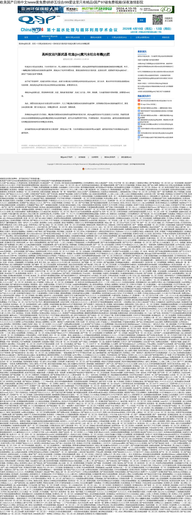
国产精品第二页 (147, 214)
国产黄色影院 (14, 489)
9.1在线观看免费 (104, 295)
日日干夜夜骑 (5, 353)
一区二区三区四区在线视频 (92, 198)
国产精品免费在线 (111, 478)
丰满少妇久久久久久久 (79, 302)
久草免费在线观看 (93, 242)
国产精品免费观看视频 (26, 359)
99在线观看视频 (90, 437)
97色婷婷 (89, 463)
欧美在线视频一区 (10, 298)
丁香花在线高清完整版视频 (161, 496)
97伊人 (27, 187)
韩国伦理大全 (102, 225)
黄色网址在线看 (165, 403)
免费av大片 (108, 454)
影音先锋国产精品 (44, 441)
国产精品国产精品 (152, 381)
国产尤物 (109, 207)
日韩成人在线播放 (126, 205)
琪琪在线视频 (87, 196)
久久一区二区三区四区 (165, 311)
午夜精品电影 (149, 331)
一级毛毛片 (156, 324)
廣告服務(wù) (126, 157)
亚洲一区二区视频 (92, 328)
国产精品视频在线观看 (99, 203)
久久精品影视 (66, 229)
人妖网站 (94, 348)
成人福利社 (126, 386)
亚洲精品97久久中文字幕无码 (111, 395)
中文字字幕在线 (180, 284)
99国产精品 (24, 346)
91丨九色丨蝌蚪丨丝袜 (103, 317)
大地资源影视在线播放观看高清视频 (14, 240)
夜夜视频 (108, 452)
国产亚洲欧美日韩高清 (13, 337)
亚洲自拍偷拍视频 (184, 465)
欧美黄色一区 (177, 452)
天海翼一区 (126, 448)
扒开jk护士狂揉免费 (97, 278)
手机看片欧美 (27, 514)
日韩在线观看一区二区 (123, 207)
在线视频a (122, 214)
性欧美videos (69, 489)
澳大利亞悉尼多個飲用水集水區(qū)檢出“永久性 (156, 101)
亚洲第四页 (83, 220)
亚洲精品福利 (104, 348)
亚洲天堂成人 (103, 415)
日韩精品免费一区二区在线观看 (131, 478)
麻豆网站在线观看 (106, 512)
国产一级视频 (138, 225)
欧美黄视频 (17, 362)
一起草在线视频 (18, 251)
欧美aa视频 (15, 306)
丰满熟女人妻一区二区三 (153, 317)
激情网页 (94, 509)
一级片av (85, 278)
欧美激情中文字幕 (64, 280)
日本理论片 (175, 509)
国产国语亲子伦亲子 (9, 359)
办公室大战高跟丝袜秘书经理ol (47, 190)
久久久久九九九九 (167, 381)
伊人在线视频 (30, 309)
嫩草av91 (14, 315)
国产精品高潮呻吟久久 (70, 276)
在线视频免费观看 (17, 373)
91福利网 (187, 351)
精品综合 (102, 220)
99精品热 (110, 370)
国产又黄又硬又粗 (61, 245)
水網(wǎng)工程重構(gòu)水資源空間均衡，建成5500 (155, 63)
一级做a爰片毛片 (7, 227)
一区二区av (118, 512)
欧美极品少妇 (154, 201)
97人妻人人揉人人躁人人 (74, 377)
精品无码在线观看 (76, 265)
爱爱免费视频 (116, 348)
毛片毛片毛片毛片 (175, 351)
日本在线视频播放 (121, 470)
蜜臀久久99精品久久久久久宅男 (117, 503)
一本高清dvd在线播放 (80, 512)
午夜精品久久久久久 (66, 256)
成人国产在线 (10, 249)
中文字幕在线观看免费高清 (10, 494)
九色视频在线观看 (101, 196)
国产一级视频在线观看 (49, 205)
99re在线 (118, 324)
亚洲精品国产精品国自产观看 (180, 441)
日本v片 (124, 342)
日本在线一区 (77, 340)
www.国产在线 (137, 320)
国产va (50, 419)
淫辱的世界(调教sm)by (138, 337)
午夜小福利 (34, 476)
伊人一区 (34, 247)
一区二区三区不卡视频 (169, 209)
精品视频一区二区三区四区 (154, 225)
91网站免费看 (182, 443)
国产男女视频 (64, 240)
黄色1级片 (16, 428)
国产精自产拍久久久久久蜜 (13, 437)
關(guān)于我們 (66, 157)
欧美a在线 (85, 450)
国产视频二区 (25, 406)
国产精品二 (107, 280)
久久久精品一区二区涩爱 (29, 492)
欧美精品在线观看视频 (173, 432)
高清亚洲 (6, 304)
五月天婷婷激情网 (102, 390)
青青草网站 (16, 324)
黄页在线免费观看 (21, 236)
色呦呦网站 (186, 331)
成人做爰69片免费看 (34, 483)
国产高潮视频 (153, 298)
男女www (13, 351)
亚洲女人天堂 (177, 494)
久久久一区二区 (153, 212)
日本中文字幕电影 (51, 498)
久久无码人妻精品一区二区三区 (72, 439)
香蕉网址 (35, 313)
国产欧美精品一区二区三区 (160, 183)
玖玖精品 (95, 276)
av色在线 (153, 267)
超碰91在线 (183, 212)
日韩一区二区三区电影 (182, 377)
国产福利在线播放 (162, 375)
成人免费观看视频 (89, 489)
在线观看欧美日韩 (124, 209)
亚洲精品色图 (108, 399)
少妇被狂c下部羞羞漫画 (75, 242)
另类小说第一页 (82, 322)
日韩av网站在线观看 (107, 218)
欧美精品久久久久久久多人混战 (157, 205)
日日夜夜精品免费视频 (69, 220)
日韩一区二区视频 (171, 461)
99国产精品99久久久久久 (122, 452)
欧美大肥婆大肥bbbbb (18, 328)
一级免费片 (69, 406)
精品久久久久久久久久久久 (57, 368)
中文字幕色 (68, 357)
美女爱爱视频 (110, 289)
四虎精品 (169, 194)
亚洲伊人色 (104, 214)
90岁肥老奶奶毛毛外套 (178, 267)
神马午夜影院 (62, 238)
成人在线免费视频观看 (17, 234)
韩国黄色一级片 (37, 284)
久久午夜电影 (64, 196)
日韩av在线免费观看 (91, 472)
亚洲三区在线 (84, 509)
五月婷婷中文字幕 (180, 194)
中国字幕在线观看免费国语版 (28, 185)
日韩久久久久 (116, 282)
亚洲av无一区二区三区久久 (45, 216)
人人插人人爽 (154, 423)
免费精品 (171, 262)
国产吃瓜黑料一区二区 (22, 368)
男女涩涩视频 (92, 441)
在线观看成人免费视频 (52, 253)
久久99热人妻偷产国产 (29, 454)
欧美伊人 (64, 421)
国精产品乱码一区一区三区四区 (71, 432)
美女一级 (164, 324)
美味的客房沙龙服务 (82, 357)
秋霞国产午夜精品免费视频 (73, 313)
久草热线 (155, 494)
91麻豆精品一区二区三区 (156, 238)
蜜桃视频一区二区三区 (143, 242)
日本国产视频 (184, 348)
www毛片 (164, 401)
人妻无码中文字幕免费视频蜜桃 (101, 302)
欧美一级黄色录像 (103, 448)
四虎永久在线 (76, 434)
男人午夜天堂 (187, 357)
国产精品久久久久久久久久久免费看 (17, 390)
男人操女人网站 (98, 300)
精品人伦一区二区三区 (85, 403)
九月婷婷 (134, 459)
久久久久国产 (124, 445)
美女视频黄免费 (146, 260)
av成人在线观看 (54, 223)
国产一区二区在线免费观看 (130, 247)
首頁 (26, 37)
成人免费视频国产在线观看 (20, 265)
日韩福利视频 (104, 421)
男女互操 (11, 331)
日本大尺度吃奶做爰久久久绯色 (20, 481)
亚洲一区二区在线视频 (72, 278)
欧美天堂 (171, 364)
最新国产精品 (129, 392)
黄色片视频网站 (68, 223)
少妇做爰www (56, 273)
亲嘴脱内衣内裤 (55, 320)
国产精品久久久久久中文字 (91, 412)
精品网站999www (169, 454)
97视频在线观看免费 (140, 428)
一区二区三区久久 (7, 448)
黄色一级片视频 (77, 492)
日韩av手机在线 (103, 505)
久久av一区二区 (160, 412)
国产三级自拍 (135, 258)
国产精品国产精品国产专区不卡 (92, 260)
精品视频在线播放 (63, 236)
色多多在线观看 (71, 366)
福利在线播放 (118, 304)
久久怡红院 (4, 267)
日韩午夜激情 (43, 335)
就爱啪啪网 (113, 430)
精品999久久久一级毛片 (50, 185)
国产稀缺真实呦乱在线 (120, 258)
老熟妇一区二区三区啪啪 (25, 295)
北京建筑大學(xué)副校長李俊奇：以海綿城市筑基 (154, 75)
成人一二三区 (25, 229)
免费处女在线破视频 (103, 269)
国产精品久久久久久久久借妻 (17, 194)
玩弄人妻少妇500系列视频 (48, 461)
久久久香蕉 (137, 496)
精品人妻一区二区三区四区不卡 (124, 423)
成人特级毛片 (117, 408)
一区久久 (69, 384)
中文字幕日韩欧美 (12, 406)
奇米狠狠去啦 (90, 448)
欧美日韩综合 (143, 351)
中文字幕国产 (147, 287)
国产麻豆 (74, 388)
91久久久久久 (176, 280)
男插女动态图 (48, 483)
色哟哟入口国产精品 (35, 231)
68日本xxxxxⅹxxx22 (167, 390)
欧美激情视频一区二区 (180, 337)
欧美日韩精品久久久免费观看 (167, 203)
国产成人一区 (104, 439)
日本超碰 (137, 291)
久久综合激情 (164, 190)
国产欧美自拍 (33, 397)
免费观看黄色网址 (79, 218)
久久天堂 (55, 408)
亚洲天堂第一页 (91, 401)
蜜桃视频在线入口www (49, 476)
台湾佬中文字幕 (38, 432)
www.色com (78, 201)
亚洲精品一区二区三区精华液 (28, 192)
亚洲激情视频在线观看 (155, 501)
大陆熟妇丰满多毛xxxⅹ (148, 207)
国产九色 (110, 364)
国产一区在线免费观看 (37, 328)
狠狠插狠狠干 (100, 364)
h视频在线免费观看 (171, 359)
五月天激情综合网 (77, 209)
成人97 (78, 185)
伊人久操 (22, 366)
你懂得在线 (149, 231)
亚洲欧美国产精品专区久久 (109, 401)
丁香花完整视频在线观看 (28, 315)
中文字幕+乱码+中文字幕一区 (121, 415)
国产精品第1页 (89, 465)
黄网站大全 (163, 185)
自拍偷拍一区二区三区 (88, 417)
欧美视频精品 (90, 428)
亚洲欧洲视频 (75, 337)
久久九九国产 (58, 324)
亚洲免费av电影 (114, 403)
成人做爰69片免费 (151, 340)
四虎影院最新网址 (38, 448)
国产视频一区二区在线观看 (93, 249)
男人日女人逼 (134, 276)
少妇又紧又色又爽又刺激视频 (95, 320)
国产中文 (47, 203)
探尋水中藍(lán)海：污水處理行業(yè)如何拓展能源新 (155, 56)
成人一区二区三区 (106, 227)
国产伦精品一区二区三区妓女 (12, 326)
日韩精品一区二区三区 (41, 306)
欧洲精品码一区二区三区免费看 (164, 315)
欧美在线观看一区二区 (180, 265)
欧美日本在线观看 (121, 227)
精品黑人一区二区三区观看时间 (17, 388)
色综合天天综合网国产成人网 (73, 401)
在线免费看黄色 (40, 242)
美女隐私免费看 (176, 478)
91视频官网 (135, 311)
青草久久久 (41, 419)
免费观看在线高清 (132, 229)
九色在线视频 (15, 267)
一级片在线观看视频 (165, 284)
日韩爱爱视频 (56, 209)
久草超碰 (120, 381)
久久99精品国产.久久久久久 (116, 492)
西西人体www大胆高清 (175, 421)
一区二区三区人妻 (10, 397)
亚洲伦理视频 (15, 220)
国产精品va (27, 381)
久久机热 (177, 474)
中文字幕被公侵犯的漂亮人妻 (61, 315)
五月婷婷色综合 (180, 256)
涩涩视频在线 (118, 351)
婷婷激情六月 (137, 395)
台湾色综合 (183, 322)
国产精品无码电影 (32, 207)
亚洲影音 (178, 218)
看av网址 (9, 236)
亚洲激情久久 (127, 379)
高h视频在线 (68, 467)
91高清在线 (14, 229)
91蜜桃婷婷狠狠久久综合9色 (132, 273)
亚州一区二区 (30, 434)
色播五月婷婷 (27, 324)
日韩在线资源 (113, 276)
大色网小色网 (151, 492)
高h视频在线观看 (42, 377)
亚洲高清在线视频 (161, 320)
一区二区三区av (63, 501)
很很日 (62, 384)
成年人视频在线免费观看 (119, 346)
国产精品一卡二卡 (81, 344)
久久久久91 (142, 298)
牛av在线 (86, 273)
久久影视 (77, 467)
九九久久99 (162, 309)
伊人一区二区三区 (82, 426)
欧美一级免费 (60, 373)
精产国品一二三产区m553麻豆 (134, 190)
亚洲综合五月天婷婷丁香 (35, 465)
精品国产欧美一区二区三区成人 (141, 333)
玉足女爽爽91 (141, 392)
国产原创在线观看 (107, 472)
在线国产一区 (172, 348)
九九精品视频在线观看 (33, 245)
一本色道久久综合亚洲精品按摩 (59, 512)
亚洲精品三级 (165, 494)
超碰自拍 (168, 503)
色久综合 (171, 412)
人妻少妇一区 (5, 300)
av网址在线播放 (28, 412)
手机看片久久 (157, 346)
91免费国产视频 (157, 498)
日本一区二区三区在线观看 (23, 445)
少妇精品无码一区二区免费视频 (68, 309)
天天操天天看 (143, 430)
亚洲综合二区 (148, 388)
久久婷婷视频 (125, 267)
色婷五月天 (68, 295)
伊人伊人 (51, 467)
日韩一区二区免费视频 (169, 212)
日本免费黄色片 (133, 214)
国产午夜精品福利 (39, 196)
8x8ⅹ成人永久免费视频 (124, 359)
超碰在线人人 (78, 335)
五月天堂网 (113, 205)
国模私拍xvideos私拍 (142, 359)
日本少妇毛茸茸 (9, 478)
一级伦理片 (71, 403)
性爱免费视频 (44, 187)
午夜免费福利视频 (76, 437)
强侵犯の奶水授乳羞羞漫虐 (100, 426)
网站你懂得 (128, 512)
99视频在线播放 (172, 489)
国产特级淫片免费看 (113, 379)
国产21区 (86, 348)
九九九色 (172, 353)
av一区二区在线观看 (102, 373)
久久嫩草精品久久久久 (22, 432)
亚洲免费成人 (110, 337)
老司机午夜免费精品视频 (50, 276)
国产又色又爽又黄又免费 (78, 271)
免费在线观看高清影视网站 (164, 419)
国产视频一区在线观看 (103, 463)
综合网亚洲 (19, 207)
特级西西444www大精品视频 (71, 461)
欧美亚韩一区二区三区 (128, 328)
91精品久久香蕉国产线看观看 (178, 238)
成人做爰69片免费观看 (111, 342)
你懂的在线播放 (30, 269)
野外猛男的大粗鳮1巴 (156, 306)
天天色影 (71, 238)
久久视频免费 (41, 359)
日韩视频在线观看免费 (128, 430)
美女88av (30, 377)
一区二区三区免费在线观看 (45, 412)
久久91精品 (94, 395)
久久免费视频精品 (35, 253)
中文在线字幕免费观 (164, 439)
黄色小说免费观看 (19, 333)
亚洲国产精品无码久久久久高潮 (25, 507)
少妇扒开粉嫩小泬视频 (113, 434)
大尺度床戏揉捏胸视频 (94, 377)
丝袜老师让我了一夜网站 (43, 514)
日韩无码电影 (122, 212)
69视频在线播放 (137, 194)
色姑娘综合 (117, 280)
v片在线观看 (97, 333)
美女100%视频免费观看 (64, 381)
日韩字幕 (25, 220)
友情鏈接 (81, 157)
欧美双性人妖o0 (26, 463)
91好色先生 (76, 262)
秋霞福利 (172, 234)
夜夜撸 (78, 489)
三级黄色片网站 (142, 183)
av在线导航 (93, 220)
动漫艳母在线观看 (20, 426)
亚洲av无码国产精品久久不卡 (119, 320)
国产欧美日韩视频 (53, 229)
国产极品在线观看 (70, 326)
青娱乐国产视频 (170, 317)
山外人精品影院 (51, 432)
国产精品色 (38, 463)
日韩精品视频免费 (183, 276)
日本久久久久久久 (91, 227)
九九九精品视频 (136, 326)
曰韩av (36, 337)
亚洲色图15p (55, 401)
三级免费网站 (96, 293)
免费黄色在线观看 (171, 322)
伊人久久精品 (30, 437)
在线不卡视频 (127, 456)
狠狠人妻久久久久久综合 (97, 459)
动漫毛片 (186, 432)
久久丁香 (46, 509)
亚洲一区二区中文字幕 (148, 459)
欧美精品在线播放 (119, 269)
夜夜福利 (80, 514)
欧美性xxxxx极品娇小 (8, 355)
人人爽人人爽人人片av (168, 362)
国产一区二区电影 (121, 333)
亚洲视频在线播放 (122, 262)
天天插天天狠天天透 (179, 335)
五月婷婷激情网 (105, 441)
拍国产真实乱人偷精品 (30, 317)
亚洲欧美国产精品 (165, 472)
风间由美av (174, 450)
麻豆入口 (127, 395)
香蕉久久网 (119, 406)
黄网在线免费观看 (10, 476)
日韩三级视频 (157, 461)
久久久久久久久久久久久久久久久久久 (128, 317)
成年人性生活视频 (49, 362)
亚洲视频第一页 (71, 282)
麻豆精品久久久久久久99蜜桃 (80, 496)
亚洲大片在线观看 (19, 278)
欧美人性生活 (126, 203)
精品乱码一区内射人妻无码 (104, 476)
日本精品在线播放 (167, 298)
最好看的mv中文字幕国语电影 (71, 304)
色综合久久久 (56, 313)
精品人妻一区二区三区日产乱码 (117, 223)
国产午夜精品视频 (48, 236)
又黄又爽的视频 (129, 501)
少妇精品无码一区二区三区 (164, 247)
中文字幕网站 (46, 430)
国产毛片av (46, 298)
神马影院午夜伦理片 (13, 408)
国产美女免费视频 (93, 362)
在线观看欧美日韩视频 (43, 494)
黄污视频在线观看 (108, 185)
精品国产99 (137, 388)
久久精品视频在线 (39, 406)
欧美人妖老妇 (172, 269)
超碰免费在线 (13, 203)
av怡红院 (147, 194)
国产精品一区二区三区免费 (49, 485)
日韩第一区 (99, 465)
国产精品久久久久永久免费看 (125, 240)
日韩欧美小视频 (88, 289)
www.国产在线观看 (15, 269)
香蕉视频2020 (141, 282)
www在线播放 (157, 483)
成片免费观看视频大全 (121, 340)
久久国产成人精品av (8, 183)
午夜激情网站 (42, 293)
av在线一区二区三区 (178, 375)
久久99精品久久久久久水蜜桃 (94, 355)
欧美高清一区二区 (74, 216)
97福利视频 (4, 375)
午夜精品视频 (122, 465)
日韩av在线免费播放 (129, 481)
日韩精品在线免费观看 (58, 481)
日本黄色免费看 (108, 331)
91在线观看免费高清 (161, 291)
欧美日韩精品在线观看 (111, 309)
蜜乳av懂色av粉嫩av (180, 326)
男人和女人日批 (120, 454)
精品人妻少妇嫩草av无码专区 (74, 364)
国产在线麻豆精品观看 (140, 445)
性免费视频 (29, 472)
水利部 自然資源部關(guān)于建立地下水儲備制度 (154, 91)
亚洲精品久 (111, 489)
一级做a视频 (67, 353)
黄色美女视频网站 (19, 231)
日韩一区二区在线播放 (78, 459)
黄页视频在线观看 (88, 187)
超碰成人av (61, 216)
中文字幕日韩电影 (64, 198)
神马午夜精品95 (80, 315)
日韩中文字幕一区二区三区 (45, 271)
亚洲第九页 (185, 426)
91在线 (153, 386)
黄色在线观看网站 (124, 489)
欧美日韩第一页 (68, 456)
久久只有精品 (34, 430)
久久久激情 (39, 399)
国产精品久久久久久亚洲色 (168, 207)
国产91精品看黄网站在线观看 (166, 251)
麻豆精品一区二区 (51, 346)
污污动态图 (33, 485)
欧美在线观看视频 (114, 287)
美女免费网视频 (72, 509)
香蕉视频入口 (155, 236)
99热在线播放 (120, 472)
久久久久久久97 (145, 487)
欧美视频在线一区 (160, 487)
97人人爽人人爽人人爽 (79, 190)
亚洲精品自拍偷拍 (123, 218)
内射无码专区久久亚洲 (54, 465)
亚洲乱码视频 (121, 357)
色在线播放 (24, 474)
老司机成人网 (22, 505)
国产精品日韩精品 (63, 258)
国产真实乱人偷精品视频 (102, 496)
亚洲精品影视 (173, 415)
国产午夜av (44, 311)
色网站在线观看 (162, 342)
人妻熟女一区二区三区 (144, 412)
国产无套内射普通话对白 (46, 238)
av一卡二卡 (92, 501)
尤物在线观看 (10, 384)
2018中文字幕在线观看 (46, 344)
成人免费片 (147, 280)
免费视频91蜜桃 (159, 218)
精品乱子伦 (41, 467)
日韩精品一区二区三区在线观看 (99, 498)
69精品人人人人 (7, 483)
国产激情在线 (26, 306)
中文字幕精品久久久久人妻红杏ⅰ (133, 245)
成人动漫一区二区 (66, 463)
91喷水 (66, 209)
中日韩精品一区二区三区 (141, 187)
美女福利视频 (117, 498)
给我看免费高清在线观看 (147, 265)
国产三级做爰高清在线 (46, 309)
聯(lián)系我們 (109, 157)
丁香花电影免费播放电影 (69, 260)
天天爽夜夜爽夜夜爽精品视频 (87, 214)
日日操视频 (29, 262)
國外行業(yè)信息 (73, 37)
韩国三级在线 (56, 428)
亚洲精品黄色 (138, 381)
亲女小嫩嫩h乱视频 (142, 498)
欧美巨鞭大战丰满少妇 (40, 289)
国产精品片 (5, 306)
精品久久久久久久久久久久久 (106, 216)
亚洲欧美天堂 (10, 242)
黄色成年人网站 (125, 474)
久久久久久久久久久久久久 (177, 253)
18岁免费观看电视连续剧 (91, 256)
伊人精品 (137, 287)
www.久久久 (143, 364)
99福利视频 (54, 304)
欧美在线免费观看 (110, 236)
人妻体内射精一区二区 (79, 375)
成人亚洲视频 (127, 287)
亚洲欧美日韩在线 (12, 430)
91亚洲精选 (125, 483)
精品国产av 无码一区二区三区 (104, 212)
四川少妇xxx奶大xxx (35, 234)
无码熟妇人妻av (12, 463)
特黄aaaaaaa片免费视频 (168, 448)
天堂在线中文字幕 (156, 428)
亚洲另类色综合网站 (178, 190)
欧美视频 (141, 399)
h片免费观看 (108, 333)
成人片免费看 (38, 282)
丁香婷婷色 (153, 450)
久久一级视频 (180, 242)
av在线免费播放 (169, 470)
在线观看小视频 (48, 342)
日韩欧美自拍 (55, 426)
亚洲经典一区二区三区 (117, 201)
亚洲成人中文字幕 (84, 443)
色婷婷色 (162, 512)
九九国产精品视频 (44, 269)
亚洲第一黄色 (66, 335)
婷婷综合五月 (62, 496)
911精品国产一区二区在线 (50, 183)
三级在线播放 (118, 496)
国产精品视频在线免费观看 (57, 437)
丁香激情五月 (43, 247)
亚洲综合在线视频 (116, 392)
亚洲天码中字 (68, 348)
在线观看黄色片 (145, 198)
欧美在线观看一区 (100, 366)
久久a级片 (12, 216)
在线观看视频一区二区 (109, 328)
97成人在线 (116, 448)
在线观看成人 (97, 443)
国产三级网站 (74, 450)
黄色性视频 (172, 309)
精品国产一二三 (95, 240)
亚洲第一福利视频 (159, 348)
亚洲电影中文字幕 (123, 271)
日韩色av (57, 514)
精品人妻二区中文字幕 (140, 267)
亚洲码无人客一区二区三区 (63, 494)
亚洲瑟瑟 (128, 485)
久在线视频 (116, 326)
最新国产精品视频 (66, 194)
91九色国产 (34, 311)
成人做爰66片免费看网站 (139, 227)
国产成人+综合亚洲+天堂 (66, 443)
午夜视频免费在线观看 (96, 207)
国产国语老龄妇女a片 (127, 344)
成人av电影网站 (52, 459)
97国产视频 (152, 373)
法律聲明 (94, 157)
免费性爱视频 (153, 392)
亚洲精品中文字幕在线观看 (153, 278)
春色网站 (43, 223)
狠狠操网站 (101, 489)
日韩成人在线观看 (59, 441)
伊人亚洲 (49, 503)
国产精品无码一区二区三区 (120, 428)
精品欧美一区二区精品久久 (99, 190)
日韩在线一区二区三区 (23, 450)
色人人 (135, 207)
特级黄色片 (107, 251)
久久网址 (179, 247)
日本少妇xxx (114, 247)
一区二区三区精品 (82, 395)
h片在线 (26, 276)
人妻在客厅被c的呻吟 (53, 278)
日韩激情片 (99, 289)
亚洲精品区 (93, 381)
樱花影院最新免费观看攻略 (133, 253)
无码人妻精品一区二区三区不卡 (68, 370)
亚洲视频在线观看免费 (153, 395)
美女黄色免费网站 (117, 505)
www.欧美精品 (158, 368)
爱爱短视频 (91, 481)
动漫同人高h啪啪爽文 (111, 273)
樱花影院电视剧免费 (52, 302)
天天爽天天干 (39, 503)
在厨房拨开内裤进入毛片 (26, 293)
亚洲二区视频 (160, 231)
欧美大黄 (85, 337)
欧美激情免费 (135, 348)
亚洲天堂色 (102, 388)
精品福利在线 (152, 190)
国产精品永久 (100, 461)
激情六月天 (22, 253)
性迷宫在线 (14, 423)
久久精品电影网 (101, 403)
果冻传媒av (125, 311)
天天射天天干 (138, 452)
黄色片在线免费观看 (110, 474)
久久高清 (148, 234)
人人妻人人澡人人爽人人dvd (119, 194)
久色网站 (112, 366)
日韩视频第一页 (95, 342)
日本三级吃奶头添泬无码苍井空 (43, 410)
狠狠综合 (113, 214)
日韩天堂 (120, 225)
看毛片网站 (51, 496)
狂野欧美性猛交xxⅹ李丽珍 (47, 256)
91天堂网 (70, 441)
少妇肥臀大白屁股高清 (179, 249)
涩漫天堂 (99, 454)
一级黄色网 (151, 245)
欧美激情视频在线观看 (139, 441)
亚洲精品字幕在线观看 (12, 417)
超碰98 (143, 238)
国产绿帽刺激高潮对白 (67, 448)
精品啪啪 (174, 485)
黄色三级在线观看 (13, 412)
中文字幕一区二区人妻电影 (124, 183)
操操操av (80, 448)
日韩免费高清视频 (39, 368)
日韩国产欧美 (89, 351)
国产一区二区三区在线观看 (103, 245)
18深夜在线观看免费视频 (31, 379)
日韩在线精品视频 (106, 470)
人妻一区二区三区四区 (127, 220)
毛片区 (17, 439)
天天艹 (11, 289)
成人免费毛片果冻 (155, 282)
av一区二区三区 (14, 514)
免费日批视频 (49, 284)
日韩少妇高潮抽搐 (176, 185)
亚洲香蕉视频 (79, 463)
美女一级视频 (142, 450)
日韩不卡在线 (165, 509)
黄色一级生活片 (133, 370)
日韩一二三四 (5, 333)
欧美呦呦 (54, 187)
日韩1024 (151, 337)
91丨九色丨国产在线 (153, 313)
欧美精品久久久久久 (109, 335)
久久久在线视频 (76, 351)
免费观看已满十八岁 (94, 236)
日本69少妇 (146, 324)
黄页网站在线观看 (152, 397)
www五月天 (145, 379)
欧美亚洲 (12, 192)
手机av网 (99, 452)
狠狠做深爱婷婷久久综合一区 (44, 417)
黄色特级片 (163, 340)
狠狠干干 (27, 415)
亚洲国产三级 (35, 386)
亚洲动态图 (72, 359)
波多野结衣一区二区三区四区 (123, 426)
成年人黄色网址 (151, 362)
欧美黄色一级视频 (17, 190)
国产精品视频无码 (115, 353)
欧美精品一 (51, 415)
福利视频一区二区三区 (130, 309)
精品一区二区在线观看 (85, 419)
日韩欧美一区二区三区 (100, 229)
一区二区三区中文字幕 (150, 295)
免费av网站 (64, 289)
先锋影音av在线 (6, 507)
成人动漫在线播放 (19, 212)
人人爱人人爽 (64, 337)
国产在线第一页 (150, 273)
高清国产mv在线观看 (121, 251)
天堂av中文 (157, 465)
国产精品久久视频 (127, 417)
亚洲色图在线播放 (184, 353)
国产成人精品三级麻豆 (44, 218)
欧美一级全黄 (149, 251)
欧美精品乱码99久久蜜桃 (48, 240)
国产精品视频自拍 (69, 487)
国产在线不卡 (83, 326)
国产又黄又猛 (36, 509)
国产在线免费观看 (10, 386)
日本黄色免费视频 (77, 291)
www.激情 (159, 322)
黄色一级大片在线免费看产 (181, 423)
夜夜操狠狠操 (116, 190)
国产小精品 (83, 342)
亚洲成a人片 (127, 295)
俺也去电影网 (27, 267)
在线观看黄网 (48, 245)
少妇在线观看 (58, 295)
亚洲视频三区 (148, 326)
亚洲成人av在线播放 (170, 395)
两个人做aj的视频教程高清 (18, 311)
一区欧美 (11, 364)
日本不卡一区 (94, 344)
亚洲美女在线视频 (125, 291)
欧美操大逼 (125, 459)
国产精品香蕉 (166, 445)
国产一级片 (121, 260)
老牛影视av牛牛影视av (105, 187)
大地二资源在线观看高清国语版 (89, 205)
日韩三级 (138, 417)
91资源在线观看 (128, 282)
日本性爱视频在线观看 (158, 364)
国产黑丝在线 (163, 481)
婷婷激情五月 (35, 474)
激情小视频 (140, 437)
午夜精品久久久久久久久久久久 (61, 201)
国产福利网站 (18, 415)
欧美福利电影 (62, 265)
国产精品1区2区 (173, 512)
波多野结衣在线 (160, 220)
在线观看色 (131, 450)
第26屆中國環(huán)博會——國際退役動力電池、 (157, 108)
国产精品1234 (86, 267)
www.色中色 (41, 291)
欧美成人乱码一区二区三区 (33, 260)
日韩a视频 (99, 478)
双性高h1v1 (161, 240)
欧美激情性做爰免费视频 (49, 397)
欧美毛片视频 (120, 331)
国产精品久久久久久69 (39, 220)
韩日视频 (60, 231)
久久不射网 (180, 390)
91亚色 (34, 249)
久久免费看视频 (107, 324)
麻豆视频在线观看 (81, 392)
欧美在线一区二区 (163, 335)
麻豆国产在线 (51, 448)
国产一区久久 (173, 220)
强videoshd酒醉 (117, 373)
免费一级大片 (157, 359)
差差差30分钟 (106, 386)
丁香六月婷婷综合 (21, 392)
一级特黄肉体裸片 (137, 262)
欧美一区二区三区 (55, 478)
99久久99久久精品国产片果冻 (143, 302)
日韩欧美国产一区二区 (58, 452)
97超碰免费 (76, 198)
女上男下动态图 (24, 196)
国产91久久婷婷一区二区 (38, 357)
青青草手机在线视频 (184, 412)
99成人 (147, 452)
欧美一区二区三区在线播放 (116, 278)
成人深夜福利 (186, 333)
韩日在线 (27, 501)
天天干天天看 (55, 247)
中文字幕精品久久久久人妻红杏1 (109, 253)
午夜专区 (16, 317)
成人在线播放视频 (17, 403)
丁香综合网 (31, 366)
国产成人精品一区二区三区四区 (51, 225)
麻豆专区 (102, 381)
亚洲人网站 (146, 348)
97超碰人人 (184, 207)
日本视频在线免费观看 (9, 441)
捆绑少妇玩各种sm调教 (100, 346)
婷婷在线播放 (52, 328)
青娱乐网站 (4, 373)
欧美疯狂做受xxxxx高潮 (23, 320)
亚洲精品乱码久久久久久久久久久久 (76, 247)
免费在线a (186, 293)
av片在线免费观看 (85, 212)
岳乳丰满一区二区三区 (77, 331)
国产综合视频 (180, 344)
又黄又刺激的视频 (151, 256)
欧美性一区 (149, 375)
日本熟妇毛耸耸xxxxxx (49, 337)
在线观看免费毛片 (62, 434)
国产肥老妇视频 (50, 231)
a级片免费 (46, 386)
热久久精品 (151, 240)
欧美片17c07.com (159, 269)
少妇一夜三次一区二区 (91, 423)
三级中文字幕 (176, 476)
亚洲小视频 (33, 240)
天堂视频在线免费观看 (57, 403)
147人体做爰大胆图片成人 (144, 216)
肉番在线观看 (154, 445)
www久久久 (164, 384)
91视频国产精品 (33, 205)
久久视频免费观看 (72, 415)
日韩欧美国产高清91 (38, 194)
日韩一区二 (19, 227)
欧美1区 (81, 282)
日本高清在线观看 (93, 430)
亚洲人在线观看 (153, 401)
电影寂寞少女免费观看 (182, 408)
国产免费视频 (9, 245)
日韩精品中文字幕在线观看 (103, 359)
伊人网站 (19, 245)
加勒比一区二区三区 (101, 410)
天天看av (170, 218)
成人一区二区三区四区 (103, 485)
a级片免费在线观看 (124, 366)
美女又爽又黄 (33, 214)
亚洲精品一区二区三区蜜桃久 (97, 238)
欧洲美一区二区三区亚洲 (120, 421)
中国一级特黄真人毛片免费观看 (18, 342)
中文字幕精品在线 (52, 260)
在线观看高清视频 (78, 236)
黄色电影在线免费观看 (152, 454)
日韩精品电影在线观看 (56, 390)
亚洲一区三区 (29, 218)
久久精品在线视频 (42, 401)
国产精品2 (72, 430)
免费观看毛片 (165, 397)
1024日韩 (62, 346)
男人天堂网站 (54, 214)
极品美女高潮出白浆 (28, 238)
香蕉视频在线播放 (30, 287)
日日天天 (107, 443)
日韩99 (117, 245)
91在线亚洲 (111, 487)
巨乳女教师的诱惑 (7, 439)
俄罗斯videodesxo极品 (26, 355)
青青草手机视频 (114, 459)
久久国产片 (141, 501)
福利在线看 (72, 452)
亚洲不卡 (104, 430)
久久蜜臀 (114, 344)
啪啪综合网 (91, 225)
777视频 (34, 187)
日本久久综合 (74, 187)
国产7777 (102, 456)
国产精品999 (47, 348)
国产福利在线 (20, 483)
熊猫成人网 (95, 507)
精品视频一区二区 (57, 377)
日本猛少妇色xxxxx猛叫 (152, 293)
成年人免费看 (43, 304)
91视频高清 (160, 302)
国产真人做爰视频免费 (166, 229)
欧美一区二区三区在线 (141, 386)
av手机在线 (180, 245)
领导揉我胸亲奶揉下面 (121, 441)
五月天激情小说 (90, 234)
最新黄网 (125, 326)
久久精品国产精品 (37, 198)
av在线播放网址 (178, 273)
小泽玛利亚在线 (127, 384)
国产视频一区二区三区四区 (92, 262)
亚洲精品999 (47, 474)
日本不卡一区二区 (162, 331)
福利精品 (38, 209)
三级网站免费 (6, 415)
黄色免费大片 (155, 196)
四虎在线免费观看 (17, 187)
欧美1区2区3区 (137, 340)
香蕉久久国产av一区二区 (132, 280)
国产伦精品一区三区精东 (20, 509)
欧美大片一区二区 (17, 434)
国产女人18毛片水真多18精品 (86, 421)
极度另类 (128, 225)
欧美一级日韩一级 (145, 328)
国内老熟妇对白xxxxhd (45, 434)
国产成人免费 (153, 185)
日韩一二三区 (70, 419)
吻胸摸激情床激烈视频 (29, 423)
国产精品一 (148, 320)
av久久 (182, 359)
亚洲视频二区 (75, 289)
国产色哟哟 (172, 487)
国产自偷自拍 (93, 218)
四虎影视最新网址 (15, 287)
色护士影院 (86, 370)
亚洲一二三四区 (133, 260)
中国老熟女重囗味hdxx (182, 439)
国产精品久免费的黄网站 (31, 348)
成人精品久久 (17, 300)
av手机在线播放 (28, 322)
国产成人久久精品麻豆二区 (163, 242)
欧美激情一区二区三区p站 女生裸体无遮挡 (76, 287)
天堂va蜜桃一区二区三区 (26, 344)
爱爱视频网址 (41, 258)
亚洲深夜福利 (34, 183)
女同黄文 (130, 269)
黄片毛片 (147, 426)
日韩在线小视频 (23, 461)
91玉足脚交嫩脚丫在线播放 (164, 214)
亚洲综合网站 (44, 313)
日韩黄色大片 (145, 461)
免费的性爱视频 (85, 474)
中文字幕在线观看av (39, 478)
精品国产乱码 (17, 419)
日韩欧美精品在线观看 (136, 390)
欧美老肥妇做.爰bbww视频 (120, 410)
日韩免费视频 (96, 251)
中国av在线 (14, 238)
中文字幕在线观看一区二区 (156, 467)
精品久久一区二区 (85, 359)
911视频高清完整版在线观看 (85, 253)
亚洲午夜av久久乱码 (102, 432)
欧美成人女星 (94, 322)
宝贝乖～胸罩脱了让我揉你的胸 (63, 322)
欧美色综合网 (175, 481)
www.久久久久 (8, 503)
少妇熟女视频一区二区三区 (82, 476)
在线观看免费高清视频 (85, 478)
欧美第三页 (124, 284)
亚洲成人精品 (141, 185)
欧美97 (105, 205)
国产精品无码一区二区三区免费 (110, 501)
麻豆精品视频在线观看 (141, 300)
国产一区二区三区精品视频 (38, 426)
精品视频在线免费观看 (120, 375)
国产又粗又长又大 (140, 306)
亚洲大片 (149, 434)
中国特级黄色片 (92, 231)
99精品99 (60, 415)
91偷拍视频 (170, 225)
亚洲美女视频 (52, 196)
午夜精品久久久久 (23, 331)
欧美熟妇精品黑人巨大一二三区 (97, 282)
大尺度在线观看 (175, 401)
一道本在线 (93, 375)
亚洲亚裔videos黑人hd (60, 351)
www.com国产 (83, 192)
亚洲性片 (128, 381)
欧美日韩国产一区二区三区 (85, 406)
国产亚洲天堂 (100, 306)
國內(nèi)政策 (96, 37)
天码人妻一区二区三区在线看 (105, 265)
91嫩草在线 (82, 258)
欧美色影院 (127, 408)
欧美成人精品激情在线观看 (50, 207)
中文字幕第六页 (14, 459)
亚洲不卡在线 (139, 205)
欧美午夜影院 (170, 430)
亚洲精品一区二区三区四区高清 (145, 366)
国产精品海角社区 (181, 287)
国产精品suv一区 (28, 408)
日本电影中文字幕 (178, 205)
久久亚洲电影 (170, 492)
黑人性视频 (108, 304)
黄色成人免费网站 (43, 322)
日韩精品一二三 (58, 366)
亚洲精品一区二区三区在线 (92, 434)
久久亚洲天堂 (75, 196)
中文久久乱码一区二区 (99, 247)
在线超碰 (86, 251)
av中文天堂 (85, 309)
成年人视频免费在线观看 (150, 507)
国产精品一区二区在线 (77, 311)
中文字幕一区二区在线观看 (141, 218)
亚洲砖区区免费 (30, 467)
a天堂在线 (81, 430)
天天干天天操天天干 (145, 220)
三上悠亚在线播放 (139, 448)
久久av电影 (34, 223)
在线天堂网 (65, 302)
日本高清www (149, 439)
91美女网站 (108, 198)
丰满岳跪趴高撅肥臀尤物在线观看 (46, 439)
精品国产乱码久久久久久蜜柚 (78, 346)
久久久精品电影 (184, 505)
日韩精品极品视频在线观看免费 (45, 267)
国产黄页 (66, 273)
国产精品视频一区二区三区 (20, 375)
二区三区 (79, 505)
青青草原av (33, 225)
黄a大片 (74, 212)
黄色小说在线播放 (76, 227)
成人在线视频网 (162, 478)
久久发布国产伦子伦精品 (91, 324)
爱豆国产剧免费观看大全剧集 (49, 487)
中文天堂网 (156, 426)
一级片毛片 (53, 492)
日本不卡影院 (104, 258)
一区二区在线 (112, 220)
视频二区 (161, 223)
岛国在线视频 (185, 450)
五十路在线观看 (24, 298)
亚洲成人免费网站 (112, 284)
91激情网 (139, 426)
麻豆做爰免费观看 (125, 236)
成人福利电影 (43, 249)
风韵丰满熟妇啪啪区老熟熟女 (133, 362)
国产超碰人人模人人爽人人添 (180, 507)
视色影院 (94, 512)
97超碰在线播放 (129, 322)
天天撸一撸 (111, 381)
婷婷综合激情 (13, 454)
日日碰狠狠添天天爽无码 (59, 249)
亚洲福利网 (109, 450)
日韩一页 (49, 456)
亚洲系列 (3, 344)
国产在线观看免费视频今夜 (127, 487)
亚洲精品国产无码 (160, 198)
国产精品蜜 (88, 265)
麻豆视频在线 (49, 489)
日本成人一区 (65, 485)
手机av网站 (151, 344)
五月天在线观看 (99, 267)
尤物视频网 (19, 262)
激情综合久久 (30, 227)
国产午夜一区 (86, 333)
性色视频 (25, 456)
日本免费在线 (110, 260)
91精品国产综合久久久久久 (40, 392)
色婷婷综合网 (41, 251)
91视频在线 (45, 375)
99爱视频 (73, 245)
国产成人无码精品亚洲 (145, 322)
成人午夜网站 (53, 450)
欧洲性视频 (94, 326)
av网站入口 (159, 503)
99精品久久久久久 (43, 408)
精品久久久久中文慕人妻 (61, 262)
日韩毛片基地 (175, 331)
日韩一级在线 (141, 373)
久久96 (165, 293)
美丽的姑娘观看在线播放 (135, 505)
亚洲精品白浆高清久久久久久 (95, 201)
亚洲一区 (67, 340)
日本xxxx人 (80, 238)
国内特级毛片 (170, 276)
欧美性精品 (111, 209)
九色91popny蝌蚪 (119, 443)
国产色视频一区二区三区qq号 (108, 384)
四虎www (120, 231)
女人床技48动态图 (7, 295)
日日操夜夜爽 (65, 408)
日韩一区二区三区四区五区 (112, 256)
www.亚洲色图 (5, 251)
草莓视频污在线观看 (163, 326)
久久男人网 (12, 366)
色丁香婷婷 (30, 351)
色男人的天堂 (75, 423)
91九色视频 (5, 509)
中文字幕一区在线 (85, 366)
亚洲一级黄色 (23, 247)
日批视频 (19, 201)
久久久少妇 (121, 377)
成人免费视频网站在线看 (147, 481)
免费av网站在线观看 (72, 324)
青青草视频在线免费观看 (94, 223)
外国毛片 (54, 298)
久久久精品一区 (136, 251)
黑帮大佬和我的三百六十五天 (106, 419)
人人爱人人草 (88, 461)
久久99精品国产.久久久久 (94, 492)
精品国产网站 (49, 472)
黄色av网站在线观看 (26, 216)
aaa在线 (3, 410)
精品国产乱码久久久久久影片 (151, 432)
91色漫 (62, 205)
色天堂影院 (135, 432)
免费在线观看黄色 (175, 198)
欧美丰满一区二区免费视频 (156, 262)
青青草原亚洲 (104, 509)
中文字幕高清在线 (163, 337)
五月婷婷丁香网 (90, 340)
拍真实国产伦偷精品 (184, 225)
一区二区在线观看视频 (125, 476)
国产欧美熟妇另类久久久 (60, 375)
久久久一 (125, 348)
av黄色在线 (24, 430)
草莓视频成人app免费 (104, 467)
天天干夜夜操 (54, 220)
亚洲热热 (24, 459)
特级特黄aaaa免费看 (77, 498)
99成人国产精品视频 (183, 298)
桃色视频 (113, 313)
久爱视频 (50, 373)
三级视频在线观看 (183, 492)
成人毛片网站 (106, 423)
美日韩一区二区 (7, 335)
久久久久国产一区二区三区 (13, 282)
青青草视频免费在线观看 (158, 441)
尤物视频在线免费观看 (169, 304)
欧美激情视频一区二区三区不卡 (146, 384)
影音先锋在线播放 (137, 313)
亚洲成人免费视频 (162, 388)
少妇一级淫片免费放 (173, 278)
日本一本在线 (94, 368)
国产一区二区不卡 (10, 253)
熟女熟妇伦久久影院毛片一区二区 (57, 388)
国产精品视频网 (103, 428)
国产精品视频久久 (59, 379)
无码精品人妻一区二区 (35, 333)
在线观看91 (21, 205)
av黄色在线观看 (92, 470)
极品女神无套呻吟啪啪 (174, 289)
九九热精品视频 (100, 287)
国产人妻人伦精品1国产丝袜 (83, 317)
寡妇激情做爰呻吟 (113, 306)
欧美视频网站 (6, 426)
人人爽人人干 (26, 489)
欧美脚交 (168, 368)
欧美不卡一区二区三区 (138, 401)
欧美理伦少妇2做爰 (14, 381)
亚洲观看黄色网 (173, 467)
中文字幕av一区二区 (16, 302)
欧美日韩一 (119, 302)
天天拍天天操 (106, 368)
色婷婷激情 (27, 362)
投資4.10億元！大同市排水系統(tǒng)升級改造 (153, 83)
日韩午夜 (13, 256)
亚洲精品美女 (138, 485)
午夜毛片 (46, 209)
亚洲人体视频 (175, 216)
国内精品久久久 (109, 357)
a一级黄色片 (170, 501)
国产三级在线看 (67, 426)
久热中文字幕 (77, 234)
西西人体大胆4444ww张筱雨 (114, 412)
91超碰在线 (63, 459)
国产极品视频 (109, 262)
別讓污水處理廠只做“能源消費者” (148, 60)
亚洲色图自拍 (76, 273)
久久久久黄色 (5, 428)
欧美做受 (15, 474)
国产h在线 (151, 335)
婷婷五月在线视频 (43, 428)
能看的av (8, 470)
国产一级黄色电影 (160, 415)
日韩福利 (127, 256)
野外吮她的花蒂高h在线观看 (24, 370)
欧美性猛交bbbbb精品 (91, 185)
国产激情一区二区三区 (153, 485)
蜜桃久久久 (54, 289)
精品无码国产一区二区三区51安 (162, 227)
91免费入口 (124, 276)
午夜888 (6, 309)
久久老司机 (57, 348)
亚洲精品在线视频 (7, 198)
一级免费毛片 (41, 370)
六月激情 (21, 351)
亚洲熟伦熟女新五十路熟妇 (140, 346)
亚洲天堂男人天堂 (8, 443)
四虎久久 (145, 196)
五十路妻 (168, 355)
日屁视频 (57, 454)
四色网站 (127, 302)
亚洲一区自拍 (8, 262)
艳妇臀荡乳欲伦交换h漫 (81, 300)
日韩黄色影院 (80, 441)
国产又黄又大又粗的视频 (125, 185)
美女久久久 (136, 203)
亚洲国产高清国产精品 (88, 388)
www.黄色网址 (5, 324)
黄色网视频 (36, 298)
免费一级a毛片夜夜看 (154, 437)
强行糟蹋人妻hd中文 (44, 295)
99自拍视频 (68, 306)
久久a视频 (177, 496)
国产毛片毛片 (128, 242)
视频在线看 (41, 373)
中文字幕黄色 (50, 331)
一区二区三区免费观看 (161, 280)
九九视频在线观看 (180, 368)
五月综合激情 (96, 309)
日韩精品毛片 (45, 326)
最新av (46, 481)
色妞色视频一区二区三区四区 (152, 276)
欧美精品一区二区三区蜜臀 (141, 271)
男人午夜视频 (179, 192)
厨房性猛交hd (85, 276)
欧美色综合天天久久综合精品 (18, 410)
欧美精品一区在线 (24, 313)
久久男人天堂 (10, 313)
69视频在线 (141, 335)
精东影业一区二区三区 (61, 212)
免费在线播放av (33, 212)
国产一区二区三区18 (148, 223)
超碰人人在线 (145, 494)
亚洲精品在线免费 (85, 245)
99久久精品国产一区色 (104, 183)
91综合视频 (54, 287)
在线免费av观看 (91, 439)
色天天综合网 (83, 503)
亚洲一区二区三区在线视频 (75, 225)
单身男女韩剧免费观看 (63, 218)
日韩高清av (142, 240)
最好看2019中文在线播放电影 (156, 353)
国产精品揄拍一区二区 (55, 406)
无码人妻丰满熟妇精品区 (84, 390)
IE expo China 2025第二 (149, 104)
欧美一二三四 (171, 443)
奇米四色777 (10, 273)
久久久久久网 (133, 238)
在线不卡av (109, 406)
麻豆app (148, 253)
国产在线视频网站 (135, 342)
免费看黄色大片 (112, 267)
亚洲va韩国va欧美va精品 (98, 392)
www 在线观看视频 (43, 351)
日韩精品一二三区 (180, 503)
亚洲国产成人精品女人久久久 (31, 203)
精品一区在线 (145, 370)
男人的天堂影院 (158, 370)
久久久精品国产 (158, 289)
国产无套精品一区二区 (106, 298)
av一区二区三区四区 (151, 476)
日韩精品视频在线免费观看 (126, 298)
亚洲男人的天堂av (112, 249)
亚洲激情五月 (118, 485)
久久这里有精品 (170, 328)
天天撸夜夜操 (41, 496)
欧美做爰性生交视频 (123, 187)
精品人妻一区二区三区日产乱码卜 (69, 472)
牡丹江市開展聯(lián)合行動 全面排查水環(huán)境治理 (156, 72)
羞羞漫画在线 (125, 192)
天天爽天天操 (96, 357)
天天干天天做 (164, 450)
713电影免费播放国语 (174, 231)
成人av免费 (7, 487)
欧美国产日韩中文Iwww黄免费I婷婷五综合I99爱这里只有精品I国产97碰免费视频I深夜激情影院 (71, 2)
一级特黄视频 (66, 445)
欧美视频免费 (139, 434)
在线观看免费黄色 (96, 271)
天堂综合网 (185, 373)
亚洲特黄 (136, 295)
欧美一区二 (113, 196)
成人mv (161, 492)
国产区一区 (175, 397)
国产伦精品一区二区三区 (58, 227)
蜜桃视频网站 (185, 196)
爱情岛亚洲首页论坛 (107, 231)
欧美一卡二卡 (119, 198)
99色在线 (137, 196)
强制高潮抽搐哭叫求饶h (174, 498)
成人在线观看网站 (136, 439)
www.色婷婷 (63, 498)
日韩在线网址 (31, 335)
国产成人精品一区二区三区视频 (84, 298)
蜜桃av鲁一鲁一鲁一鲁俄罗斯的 (64, 192)
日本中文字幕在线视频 (142, 315)
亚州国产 (158, 333)
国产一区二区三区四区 (142, 408)
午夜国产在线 (163, 459)
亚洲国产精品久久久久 (25, 443)
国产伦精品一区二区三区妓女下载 (101, 315)
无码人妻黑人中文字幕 (178, 201)
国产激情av (122, 355)
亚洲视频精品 (19, 335)
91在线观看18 (89, 379)
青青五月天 (116, 368)
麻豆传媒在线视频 (55, 364)
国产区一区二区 (165, 452)
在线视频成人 (58, 419)
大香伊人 (138, 476)
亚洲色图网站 (133, 357)
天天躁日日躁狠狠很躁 (127, 335)
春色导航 (124, 401)
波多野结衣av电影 (173, 302)
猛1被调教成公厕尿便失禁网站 (48, 355)
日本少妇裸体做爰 (67, 386)
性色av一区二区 (158, 187)
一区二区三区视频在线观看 (134, 467)
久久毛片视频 (126, 306)
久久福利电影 (163, 267)
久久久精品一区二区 (74, 251)
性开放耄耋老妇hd (24, 249)
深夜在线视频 (45, 192)
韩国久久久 (79, 223)
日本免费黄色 (89, 183)
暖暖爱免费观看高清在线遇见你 (97, 313)
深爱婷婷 (35, 375)
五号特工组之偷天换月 (10, 492)
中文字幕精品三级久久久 (163, 377)
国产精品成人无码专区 (54, 340)
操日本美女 (157, 234)
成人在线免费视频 (150, 417)
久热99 (78, 256)
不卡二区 (57, 456)
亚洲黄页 (88, 514)
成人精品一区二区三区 (35, 353)
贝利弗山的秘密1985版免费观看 (22, 258)
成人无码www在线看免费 (13, 218)
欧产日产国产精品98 (157, 443)
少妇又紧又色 (42, 227)
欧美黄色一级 (152, 403)
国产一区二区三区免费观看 (10, 291)
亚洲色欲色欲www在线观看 (91, 280)
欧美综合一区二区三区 (77, 481)
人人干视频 (88, 432)
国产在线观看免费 (39, 390)
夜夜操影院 (122, 390)
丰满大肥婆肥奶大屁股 (136, 492)
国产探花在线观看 (147, 503)
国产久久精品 (27, 417)
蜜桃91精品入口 (115, 234)
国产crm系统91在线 (161, 399)
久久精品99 (124, 397)
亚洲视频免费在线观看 (25, 401)
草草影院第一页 (65, 298)
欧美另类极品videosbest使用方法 (167, 434)
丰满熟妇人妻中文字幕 (24, 503)
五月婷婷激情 (23, 476)
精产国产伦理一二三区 (56, 242)
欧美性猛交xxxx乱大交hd (112, 293)
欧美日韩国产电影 (60, 430)
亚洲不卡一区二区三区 (119, 439)
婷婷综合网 (21, 242)
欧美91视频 (4, 284)
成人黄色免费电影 (97, 284)
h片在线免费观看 (185, 304)
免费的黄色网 (175, 357)
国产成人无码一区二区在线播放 (25, 470)
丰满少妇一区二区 (94, 331)
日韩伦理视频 (90, 291)
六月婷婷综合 (107, 240)
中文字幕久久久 (110, 377)
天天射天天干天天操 (64, 284)
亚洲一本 (77, 348)
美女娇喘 (4, 489)
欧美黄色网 (55, 386)
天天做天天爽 (109, 271)
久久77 (136, 379)
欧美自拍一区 (143, 423)
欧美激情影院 (31, 304)
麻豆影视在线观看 (177, 417)
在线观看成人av (65, 300)
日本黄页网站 (103, 234)
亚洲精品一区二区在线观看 (81, 408)
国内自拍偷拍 (70, 205)
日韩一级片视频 (158, 194)
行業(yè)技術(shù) (119, 37)
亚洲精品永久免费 (176, 320)
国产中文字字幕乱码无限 (82, 353)
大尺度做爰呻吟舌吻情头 (127, 265)
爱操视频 (90, 364)
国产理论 (48, 399)
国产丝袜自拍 (112, 461)
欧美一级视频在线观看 (25, 209)
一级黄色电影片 (21, 498)
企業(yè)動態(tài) (142, 37)
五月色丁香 (134, 223)
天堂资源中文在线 (173, 223)
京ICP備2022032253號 (137, 164)
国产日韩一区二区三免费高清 (169, 373)
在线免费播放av (164, 265)
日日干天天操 (43, 423)
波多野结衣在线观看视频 (107, 437)
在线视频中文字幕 (182, 463)
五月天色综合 (114, 203)
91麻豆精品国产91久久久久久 (85, 295)
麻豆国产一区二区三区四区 (95, 209)
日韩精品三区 (182, 470)
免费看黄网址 (120, 450)
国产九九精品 (169, 379)
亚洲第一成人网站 (181, 483)
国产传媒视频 (43, 287)
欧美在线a (130, 201)
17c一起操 (146, 249)
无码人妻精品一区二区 (82, 229)
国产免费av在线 (63, 412)
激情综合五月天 (93, 311)
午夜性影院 (116, 295)
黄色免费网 (46, 379)
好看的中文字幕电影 (79, 501)
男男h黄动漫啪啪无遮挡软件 (83, 445)
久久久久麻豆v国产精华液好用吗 (151, 355)
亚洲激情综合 (95, 192)
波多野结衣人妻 (31, 403)
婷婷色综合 (182, 317)
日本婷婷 (127, 300)
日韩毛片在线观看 (40, 450)
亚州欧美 (131, 377)
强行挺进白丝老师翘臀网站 (72, 183)
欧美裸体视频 (21, 273)
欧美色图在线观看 (117, 229)
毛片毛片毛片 (44, 315)
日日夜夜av (41, 437)
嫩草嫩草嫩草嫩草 (157, 489)
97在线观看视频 (50, 505)
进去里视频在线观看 (98, 494)
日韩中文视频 (54, 293)
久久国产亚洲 (92, 456)
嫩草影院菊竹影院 (108, 507)
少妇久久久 (64, 190)
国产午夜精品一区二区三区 (15, 280)
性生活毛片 (165, 423)
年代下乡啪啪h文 (23, 478)
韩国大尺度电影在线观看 (111, 362)
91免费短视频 (137, 474)
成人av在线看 (93, 258)
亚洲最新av (111, 494)
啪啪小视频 (7, 260)
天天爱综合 (14, 346)
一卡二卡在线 (130, 406)
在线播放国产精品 (82, 494)
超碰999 (113, 390)
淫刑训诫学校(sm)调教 (81, 293)
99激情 (156, 209)
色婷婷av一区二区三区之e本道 (162, 300)
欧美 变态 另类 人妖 (42, 262)
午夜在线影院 (65, 317)
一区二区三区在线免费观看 (108, 417)
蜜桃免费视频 (65, 293)
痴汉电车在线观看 (29, 291)
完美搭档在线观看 (81, 381)
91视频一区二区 (36, 388)
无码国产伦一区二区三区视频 (21, 395)
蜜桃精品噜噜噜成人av (79, 240)
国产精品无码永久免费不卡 (137, 472)
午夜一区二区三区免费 (15, 512)
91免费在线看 (110, 465)
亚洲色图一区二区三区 (27, 441)
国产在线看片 (89, 304)
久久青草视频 (66, 355)
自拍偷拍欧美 (173, 271)
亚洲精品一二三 (39, 381)
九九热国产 (153, 472)
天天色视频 (44, 492)
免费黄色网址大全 (164, 273)
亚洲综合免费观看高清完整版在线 (66, 269)
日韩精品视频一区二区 (159, 258)
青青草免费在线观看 (180, 410)
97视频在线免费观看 (92, 335)
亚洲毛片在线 (138, 234)
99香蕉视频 (127, 234)
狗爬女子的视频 (88, 216)
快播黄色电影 (123, 313)
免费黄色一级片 (142, 201)
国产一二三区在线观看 (118, 238)
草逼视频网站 (177, 403)
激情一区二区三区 (135, 278)
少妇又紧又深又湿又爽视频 (142, 209)
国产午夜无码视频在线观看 (111, 242)
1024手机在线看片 (137, 375)
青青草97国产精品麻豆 (114, 300)
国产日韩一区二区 (43, 366)
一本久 (129, 454)
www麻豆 (33, 461)
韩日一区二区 (54, 335)
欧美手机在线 (30, 373)
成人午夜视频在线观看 (172, 282)
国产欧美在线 (8, 450)
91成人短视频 (122, 337)
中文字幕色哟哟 (179, 355)
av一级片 (29, 242)
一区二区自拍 (44, 273)
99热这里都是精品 (156, 430)
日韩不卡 (138, 269)
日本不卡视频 (56, 326)
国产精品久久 (137, 256)
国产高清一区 (185, 370)
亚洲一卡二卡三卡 (68, 214)
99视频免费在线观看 (76, 328)
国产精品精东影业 (19, 353)
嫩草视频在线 (11, 223)
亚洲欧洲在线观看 (15, 276)
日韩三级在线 (147, 247)
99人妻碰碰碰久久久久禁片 (162, 408)
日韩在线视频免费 (69, 454)
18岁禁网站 (186, 282)
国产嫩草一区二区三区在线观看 (44, 265)
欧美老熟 (28, 282)
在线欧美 (51, 258)
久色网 (26, 201)
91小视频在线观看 (22, 198)
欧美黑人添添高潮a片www (45, 443)
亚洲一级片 (7, 271)
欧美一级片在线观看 (148, 229)
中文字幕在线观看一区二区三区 (87, 386)
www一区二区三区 (67, 185)
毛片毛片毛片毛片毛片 (34, 302)
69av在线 (50, 381)
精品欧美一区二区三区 (89, 415)
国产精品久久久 (69, 478)
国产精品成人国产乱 (135, 331)
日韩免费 (75, 280)
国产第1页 (70, 390)
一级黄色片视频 (175, 342)
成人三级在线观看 (164, 456)
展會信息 (165, 37)
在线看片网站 (82, 368)
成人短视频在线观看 (141, 236)
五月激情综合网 (76, 249)
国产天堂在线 (52, 194)
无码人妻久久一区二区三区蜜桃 (147, 304)
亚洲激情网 (36, 342)
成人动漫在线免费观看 (98, 194)
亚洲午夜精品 (129, 373)
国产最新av (42, 384)
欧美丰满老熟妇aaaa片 (132, 324)
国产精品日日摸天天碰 (153, 474)
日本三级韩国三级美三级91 (69, 267)
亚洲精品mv (75, 412)
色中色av (120, 289)
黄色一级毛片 (23, 223)
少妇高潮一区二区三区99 (75, 231)
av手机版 (152, 192)
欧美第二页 (35, 276)
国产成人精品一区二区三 (49, 317)
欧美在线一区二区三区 (171, 196)
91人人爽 (16, 348)
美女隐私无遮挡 (9, 201)
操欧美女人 (133, 509)
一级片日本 (57, 399)
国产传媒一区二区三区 (47, 280)
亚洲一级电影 (150, 478)
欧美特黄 (154, 452)
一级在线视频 (96, 273)
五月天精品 (67, 399)
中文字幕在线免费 (177, 291)
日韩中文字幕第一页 (138, 284)
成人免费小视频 (131, 351)
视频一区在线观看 (160, 271)
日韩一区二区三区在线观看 (23, 271)
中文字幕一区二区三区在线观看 (149, 406)
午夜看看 (101, 406)
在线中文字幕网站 (81, 194)
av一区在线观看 (177, 183)
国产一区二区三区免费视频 (72, 320)
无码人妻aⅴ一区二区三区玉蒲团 (25, 487)
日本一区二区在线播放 (64, 344)
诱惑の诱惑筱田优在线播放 (161, 410)
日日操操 (58, 467)
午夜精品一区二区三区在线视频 (74, 207)
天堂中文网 (130, 412)
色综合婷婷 (29, 190)
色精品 (73, 258)
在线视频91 (63, 187)
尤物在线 (112, 225)
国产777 (180, 362)
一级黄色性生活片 (161, 260)
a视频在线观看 (182, 454)
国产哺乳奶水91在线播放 (20, 284)
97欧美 (109, 351)
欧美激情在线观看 (126, 196)
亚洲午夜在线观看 (159, 253)
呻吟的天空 (27, 300)
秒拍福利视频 (116, 322)
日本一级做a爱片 (38, 229)
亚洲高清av (137, 454)
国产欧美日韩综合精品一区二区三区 (58, 234)
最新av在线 (38, 481)
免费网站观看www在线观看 (73, 428)
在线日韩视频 (57, 203)
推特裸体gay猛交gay (161, 357)
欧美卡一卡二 (33, 273)
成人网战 (181, 388)
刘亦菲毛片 (42, 403)
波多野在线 (44, 214)
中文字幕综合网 (174, 293)
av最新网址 (17, 260)
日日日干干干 (23, 386)
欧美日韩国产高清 (172, 187)
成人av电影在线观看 (20, 452)
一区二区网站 (53, 384)
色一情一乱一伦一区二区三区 (173, 236)
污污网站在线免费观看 (111, 483)
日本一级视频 (67, 253)
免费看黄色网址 (22, 364)
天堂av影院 (146, 483)
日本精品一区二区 (71, 203)
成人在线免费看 (132, 198)
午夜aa (165, 234)
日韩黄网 (149, 399)
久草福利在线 (22, 183)
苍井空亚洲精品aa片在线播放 (108, 481)
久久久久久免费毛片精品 (134, 231)
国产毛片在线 (124, 419)
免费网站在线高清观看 (166, 245)
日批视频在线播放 (129, 368)
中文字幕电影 (169, 437)
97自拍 (165, 406)
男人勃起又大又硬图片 (181, 445)
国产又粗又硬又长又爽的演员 (33, 340)
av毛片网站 (77, 355)
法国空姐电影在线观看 (137, 212)
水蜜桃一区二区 (57, 306)
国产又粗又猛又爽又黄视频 (62, 392)
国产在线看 (104, 311)
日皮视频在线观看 (17, 309)
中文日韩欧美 (128, 293)
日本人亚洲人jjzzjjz (20, 225)
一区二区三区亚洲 (56, 357)
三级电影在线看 (29, 419)
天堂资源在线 (112, 355)
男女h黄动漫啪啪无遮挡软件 (58, 291)
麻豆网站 (12, 344)
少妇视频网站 (38, 489)
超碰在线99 (101, 291)
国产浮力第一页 (130, 463)
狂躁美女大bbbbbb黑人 (110, 192)
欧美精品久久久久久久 (159, 351)
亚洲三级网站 (171, 306)
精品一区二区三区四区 (43, 324)
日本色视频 (22, 397)
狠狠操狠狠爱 (51, 198)
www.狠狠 (147, 269)
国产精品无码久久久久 (144, 377)
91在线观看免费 (88, 467)
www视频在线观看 (166, 256)
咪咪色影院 (129, 304)
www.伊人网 (28, 337)
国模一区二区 (163, 417)
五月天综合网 (115, 311)
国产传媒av (30, 251)
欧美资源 (187, 289)
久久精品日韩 (45, 212)
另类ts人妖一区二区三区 (54, 282)
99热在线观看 (10, 461)
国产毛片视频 (84, 203)
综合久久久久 (158, 328)
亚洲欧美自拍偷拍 (183, 437)
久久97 (71, 421)
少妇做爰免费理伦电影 (171, 333)
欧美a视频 (145, 258)
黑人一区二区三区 (69, 514)
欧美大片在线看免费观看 (163, 287)
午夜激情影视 (152, 448)
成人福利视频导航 (100, 353)
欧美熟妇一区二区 (18, 304)
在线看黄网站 (5, 452)
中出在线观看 (22, 357)
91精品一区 (37, 362)
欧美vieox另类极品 (181, 472)
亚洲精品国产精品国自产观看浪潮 (137, 289)
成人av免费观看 (148, 203)
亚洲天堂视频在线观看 (39, 201)
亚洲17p (35, 501)
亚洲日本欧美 (134, 470)
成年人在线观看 (159, 421)
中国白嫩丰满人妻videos (17, 214)
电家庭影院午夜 (182, 229)
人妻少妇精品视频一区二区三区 (145, 512)
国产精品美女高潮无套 (126, 437)
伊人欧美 (103, 276)
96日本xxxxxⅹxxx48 (22, 448)
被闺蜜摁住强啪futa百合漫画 (63, 395)
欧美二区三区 (186, 481)
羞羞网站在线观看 (172, 370)
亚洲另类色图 (182, 234)
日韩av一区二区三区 (140, 192)
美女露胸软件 (163, 366)
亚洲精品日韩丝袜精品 (102, 408)
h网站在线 (165, 201)
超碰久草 (186, 342)
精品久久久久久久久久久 (60, 423)
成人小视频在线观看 (37, 459)
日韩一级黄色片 (137, 353)
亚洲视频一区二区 (137, 397)
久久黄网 (138, 293)
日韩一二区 (164, 295)
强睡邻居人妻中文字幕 (83, 410)
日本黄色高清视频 (99, 370)
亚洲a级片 (39, 472)
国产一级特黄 (61, 331)
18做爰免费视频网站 (80, 284)
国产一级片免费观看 (165, 192)
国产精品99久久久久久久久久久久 (93, 397)
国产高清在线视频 (162, 216)
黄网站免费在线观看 (75, 379)
